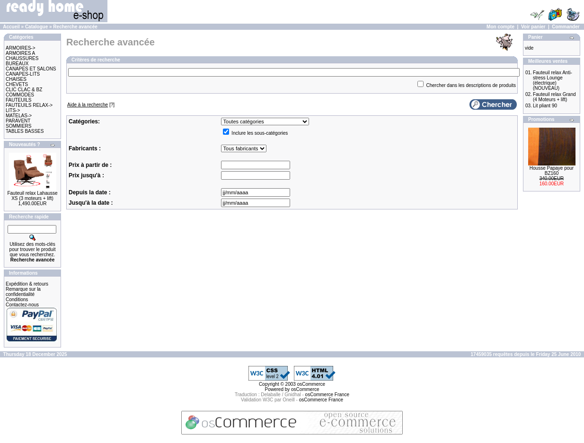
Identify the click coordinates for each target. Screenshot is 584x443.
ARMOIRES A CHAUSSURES (22, 56)
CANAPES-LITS (23, 74)
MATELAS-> (19, 115)
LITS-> (13, 110)
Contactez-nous (22, 304)
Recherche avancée (75, 26)
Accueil (11, 26)
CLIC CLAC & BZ (24, 89)
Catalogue (36, 26)
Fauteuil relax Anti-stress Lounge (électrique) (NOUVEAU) (552, 80)
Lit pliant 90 (545, 105)
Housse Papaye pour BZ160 (552, 170)
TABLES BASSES (25, 131)
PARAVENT (18, 120)
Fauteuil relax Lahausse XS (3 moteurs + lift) (32, 196)
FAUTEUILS (18, 100)
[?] (91, 104)
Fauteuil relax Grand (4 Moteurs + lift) (554, 97)
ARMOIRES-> (20, 48)
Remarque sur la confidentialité (23, 292)
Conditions (17, 299)
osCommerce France (327, 394)
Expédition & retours (27, 284)
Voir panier (533, 26)
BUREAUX (17, 63)
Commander (565, 26)
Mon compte (500, 26)
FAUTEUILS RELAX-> (29, 105)
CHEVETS (17, 84)
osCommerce (311, 384)
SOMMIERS (18, 126)
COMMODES (20, 94)
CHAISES (16, 79)
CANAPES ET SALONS (31, 68)
